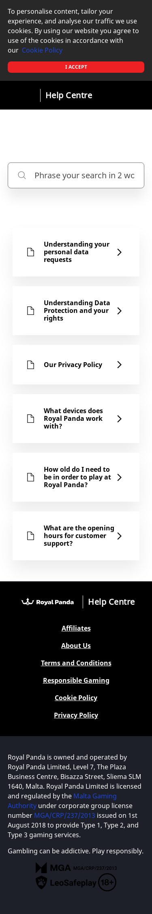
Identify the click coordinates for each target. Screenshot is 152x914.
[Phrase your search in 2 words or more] (76, 175)
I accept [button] (76, 66)
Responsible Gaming (76, 680)
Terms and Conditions (76, 663)
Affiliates (76, 628)
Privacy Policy (76, 715)
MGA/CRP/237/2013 (64, 815)
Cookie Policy (42, 50)
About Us (76, 646)
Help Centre (68, 95)
